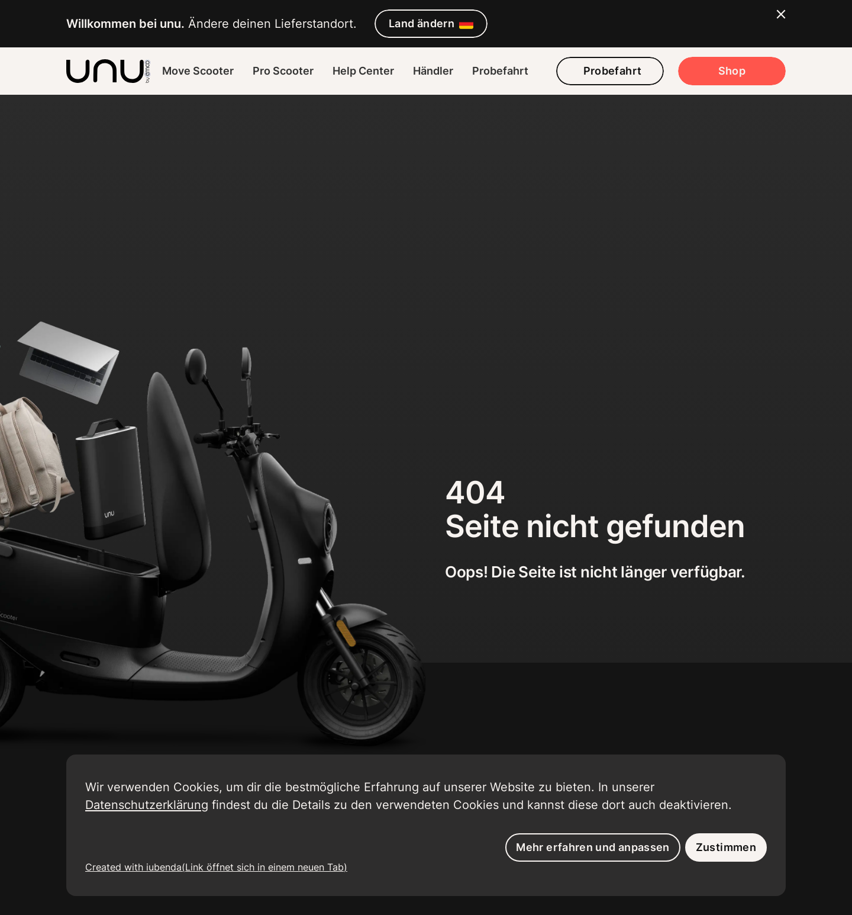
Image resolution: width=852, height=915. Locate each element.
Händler (433, 71)
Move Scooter (198, 71)
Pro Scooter (283, 71)
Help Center (363, 71)
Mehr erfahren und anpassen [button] (592, 847)
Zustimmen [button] (726, 847)
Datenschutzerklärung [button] (146, 804)
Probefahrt (500, 71)
